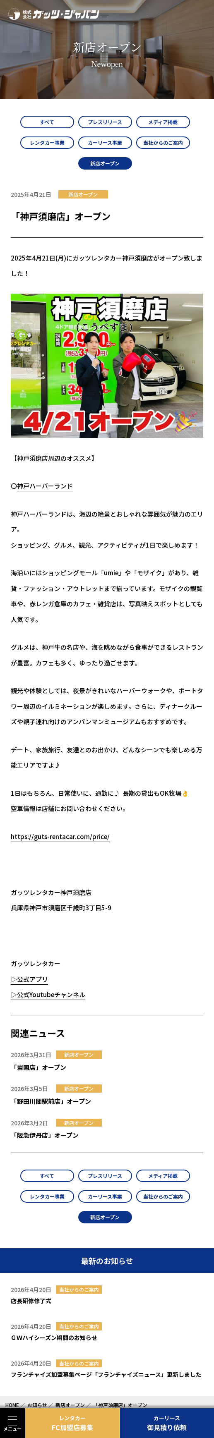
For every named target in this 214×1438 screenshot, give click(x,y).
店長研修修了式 (31, 1301)
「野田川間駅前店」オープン (51, 1101)
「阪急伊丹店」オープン (45, 1135)
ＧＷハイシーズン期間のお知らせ (54, 1337)
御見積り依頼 (167, 1423)
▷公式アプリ (29, 979)
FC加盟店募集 (72, 1423)
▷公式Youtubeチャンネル (48, 994)
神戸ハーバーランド (45, 485)
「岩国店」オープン (38, 1067)
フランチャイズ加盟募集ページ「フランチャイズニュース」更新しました (106, 1374)
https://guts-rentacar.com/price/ (60, 836)
